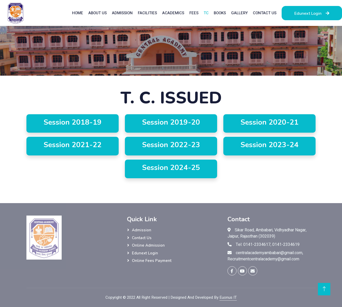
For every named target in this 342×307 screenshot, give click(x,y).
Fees (193, 13)
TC (206, 13)
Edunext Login (311, 13)
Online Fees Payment (152, 260)
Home (77, 13)
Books (220, 13)
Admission (122, 13)
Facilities (147, 13)
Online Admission (148, 245)
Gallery (239, 13)
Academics (173, 13)
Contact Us (264, 13)
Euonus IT (228, 297)
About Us (97, 13)
